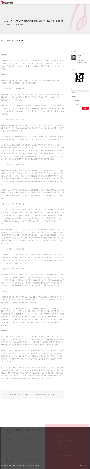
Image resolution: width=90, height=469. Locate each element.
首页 (2, 41)
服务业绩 (16, 41)
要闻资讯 (9, 41)
